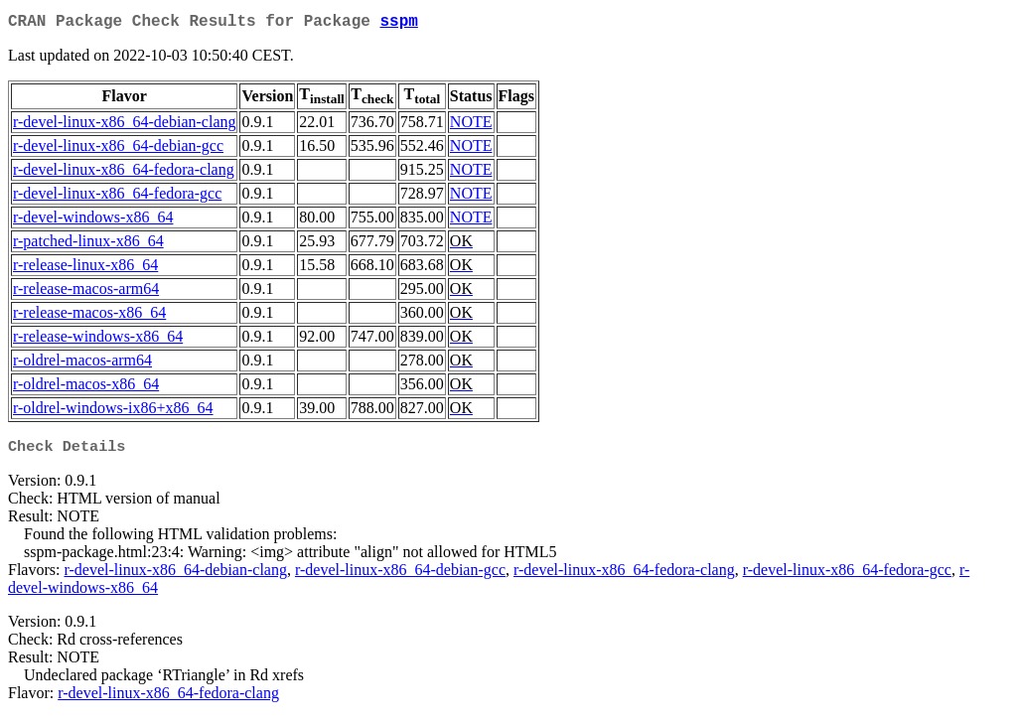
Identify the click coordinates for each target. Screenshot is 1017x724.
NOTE (471, 125)
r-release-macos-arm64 (86, 292)
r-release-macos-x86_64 (89, 316)
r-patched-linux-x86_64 (88, 244)
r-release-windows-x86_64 (98, 340)
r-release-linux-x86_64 (85, 268)
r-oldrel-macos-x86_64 (86, 387)
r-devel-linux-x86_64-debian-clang (124, 125)
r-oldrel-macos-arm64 (82, 364)
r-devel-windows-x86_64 (93, 221)
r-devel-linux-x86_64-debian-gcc (118, 149)
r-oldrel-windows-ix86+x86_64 (113, 411)
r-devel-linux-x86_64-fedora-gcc (117, 197)
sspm (398, 24)
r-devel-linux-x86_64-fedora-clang (123, 173)
